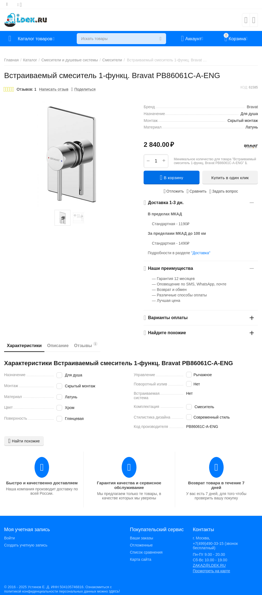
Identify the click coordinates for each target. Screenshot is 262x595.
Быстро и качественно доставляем (42, 482)
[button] (83, 89)
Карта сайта (140, 559)
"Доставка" (200, 253)
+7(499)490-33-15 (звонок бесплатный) (215, 545)
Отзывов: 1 (26, 89)
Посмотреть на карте (211, 571)
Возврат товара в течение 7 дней (216, 485)
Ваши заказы (141, 538)
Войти (9, 538)
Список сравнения (146, 552)
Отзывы (86, 345)
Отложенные (141, 545)
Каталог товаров (36, 38)
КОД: (244, 87)
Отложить (174, 191)
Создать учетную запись (25, 545)
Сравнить (197, 191)
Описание (58, 345)
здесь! (114, 591)
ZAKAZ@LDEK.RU (209, 565)
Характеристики (24, 345)
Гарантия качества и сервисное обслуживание (129, 485)
